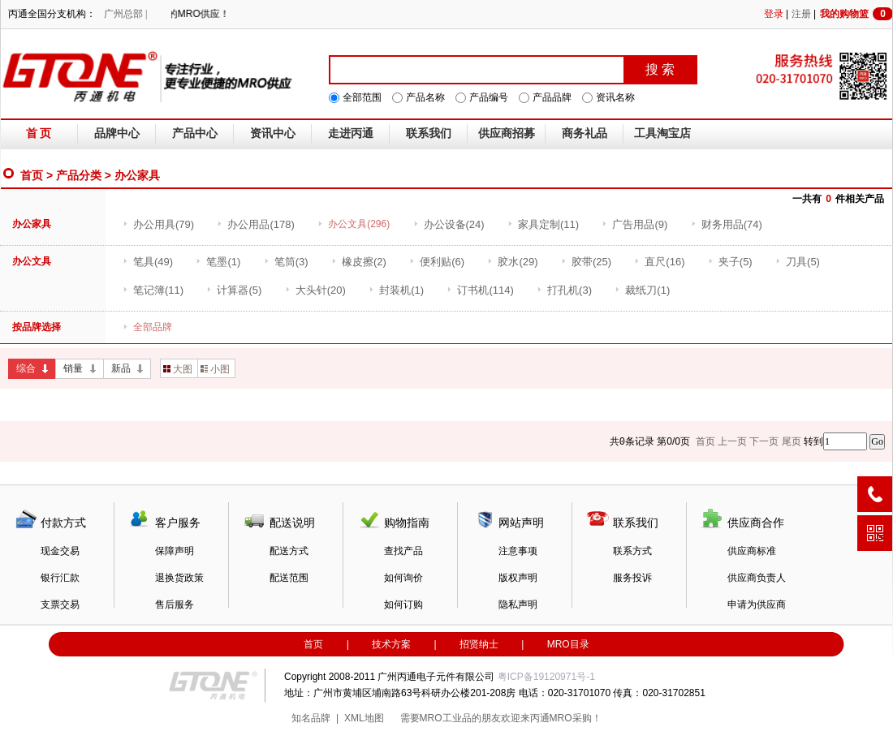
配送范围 (289, 577)
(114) (479, 290)
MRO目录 (568, 644)
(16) (659, 262)
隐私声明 (517, 604)
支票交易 (60, 604)
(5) (730, 262)
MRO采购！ (576, 718)
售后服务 (174, 604)
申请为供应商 (756, 604)
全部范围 (362, 97)
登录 (773, 13)
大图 (177, 369)
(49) (148, 262)
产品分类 (78, 175)
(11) (543, 224)
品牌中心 (117, 133)
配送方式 (289, 551)
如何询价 (403, 577)
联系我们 (428, 133)
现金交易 (60, 551)
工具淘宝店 (662, 133)
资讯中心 (273, 133)
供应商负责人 (756, 577)
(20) (315, 290)
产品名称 (425, 97)
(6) (436, 262)
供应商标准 (751, 551)
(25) (586, 262)
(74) (726, 224)
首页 (31, 175)
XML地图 (364, 718)
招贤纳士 (478, 644)
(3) (286, 262)
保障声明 (174, 551)
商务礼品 (584, 133)
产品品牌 (552, 97)
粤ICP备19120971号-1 (546, 676)
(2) (358, 262)
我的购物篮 (856, 13)
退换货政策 (179, 577)
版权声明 (517, 577)
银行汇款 (60, 577)
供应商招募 (506, 133)
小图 (215, 369)
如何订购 (403, 604)
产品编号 (488, 97)
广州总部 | (125, 13)
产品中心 (195, 133)
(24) (449, 224)
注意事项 (517, 551)
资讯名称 (615, 97)
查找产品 (403, 551)
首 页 (39, 133)
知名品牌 (310, 718)
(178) (255, 224)
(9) (634, 224)
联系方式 (632, 551)
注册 (801, 13)
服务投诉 (632, 577)
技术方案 (391, 644)
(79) (158, 224)
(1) (218, 262)
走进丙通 (350, 133)
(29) (512, 262)
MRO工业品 (446, 718)
